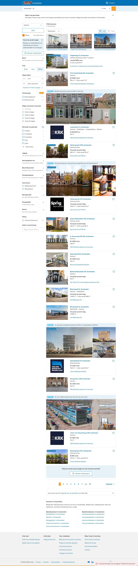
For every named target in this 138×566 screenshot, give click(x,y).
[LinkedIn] (92, 562)
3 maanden (28, 134)
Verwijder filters (38, 35)
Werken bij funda (90, 543)
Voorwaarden (55, 562)
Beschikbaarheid (33, 169)
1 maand (27, 131)
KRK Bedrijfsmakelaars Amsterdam (81, 138)
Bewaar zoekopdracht (33, 53)
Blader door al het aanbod (30, 543)
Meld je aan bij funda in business (70, 539)
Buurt (33, 59)
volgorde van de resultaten (69, 493)
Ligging (33, 154)
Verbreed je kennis (65, 550)
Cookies (46, 562)
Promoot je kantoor (65, 546)
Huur (33, 69)
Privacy (38, 562)
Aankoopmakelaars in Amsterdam (93, 514)
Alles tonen (27, 147)
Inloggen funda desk (66, 553)
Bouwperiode (33, 196)
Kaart (111, 31)
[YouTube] (88, 562)
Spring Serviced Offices (78, 210)
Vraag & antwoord (49, 539)
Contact (87, 550)
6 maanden (28, 137)
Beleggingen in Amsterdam (55, 520)
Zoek (33, 30)
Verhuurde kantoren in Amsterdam (57, 526)
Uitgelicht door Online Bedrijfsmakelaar (57, 49)
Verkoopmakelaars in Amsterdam (93, 517)
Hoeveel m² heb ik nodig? (33, 88)
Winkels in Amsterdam (53, 517)
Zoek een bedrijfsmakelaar (31, 539)
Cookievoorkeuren (68, 562)
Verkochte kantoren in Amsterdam (57, 523)
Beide (40, 69)
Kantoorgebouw (30, 97)
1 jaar (26, 140)
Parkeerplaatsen (33, 176)
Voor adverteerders (91, 546)
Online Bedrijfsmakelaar (78, 371)
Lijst (102, 31)
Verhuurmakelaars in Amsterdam (93, 523)
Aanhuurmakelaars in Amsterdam (93, 520)
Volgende (110, 484)
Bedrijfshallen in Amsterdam (55, 514)
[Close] (113, 15)
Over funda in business (92, 539)
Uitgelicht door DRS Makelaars (78, 49)
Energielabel (33, 203)
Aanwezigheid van (33, 162)
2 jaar (26, 143)
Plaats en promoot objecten (68, 543)
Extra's (33, 210)
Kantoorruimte (29, 100)
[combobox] (61, 8)
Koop (26, 69)
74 (90, 484)
